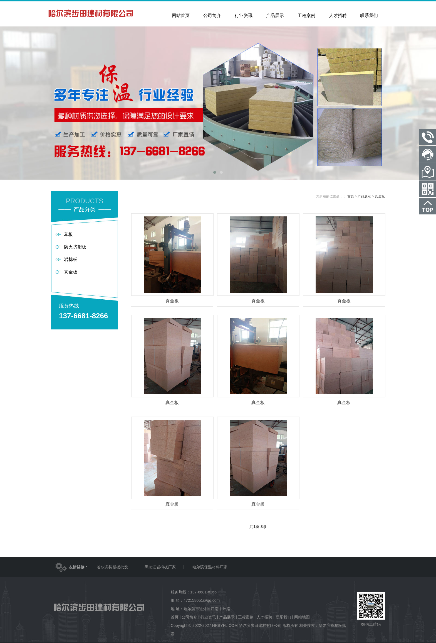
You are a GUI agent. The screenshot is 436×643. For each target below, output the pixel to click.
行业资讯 (208, 617)
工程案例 (246, 617)
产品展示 (364, 196)
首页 (350, 196)
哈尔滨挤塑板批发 (112, 567)
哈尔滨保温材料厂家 (209, 567)
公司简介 (189, 617)
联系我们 (283, 617)
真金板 (380, 196)
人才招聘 (264, 617)
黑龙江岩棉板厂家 (160, 567)
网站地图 (302, 617)
